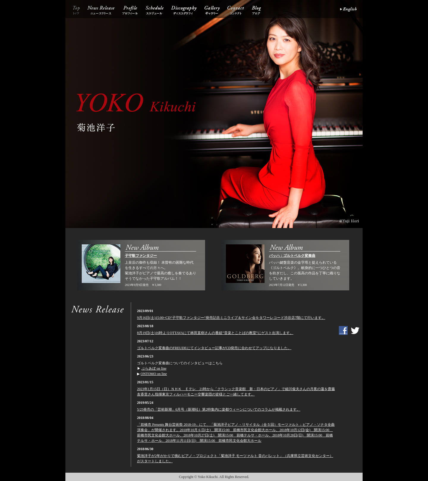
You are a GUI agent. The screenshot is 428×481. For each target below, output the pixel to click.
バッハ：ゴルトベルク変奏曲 (292, 256)
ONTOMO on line (154, 374)
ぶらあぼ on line (153, 368)
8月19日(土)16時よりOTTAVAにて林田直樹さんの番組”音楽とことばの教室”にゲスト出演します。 (215, 333)
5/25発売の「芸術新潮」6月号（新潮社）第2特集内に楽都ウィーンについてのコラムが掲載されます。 (218, 409)
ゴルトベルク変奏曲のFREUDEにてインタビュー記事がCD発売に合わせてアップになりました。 (214, 348)
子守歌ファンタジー (141, 256)
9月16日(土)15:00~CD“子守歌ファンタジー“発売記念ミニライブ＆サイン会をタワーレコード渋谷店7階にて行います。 (231, 318)
